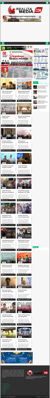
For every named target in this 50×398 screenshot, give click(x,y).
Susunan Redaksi (6, 383)
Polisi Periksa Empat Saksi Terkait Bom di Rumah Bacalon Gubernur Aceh (42, 107)
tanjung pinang (21, 324)
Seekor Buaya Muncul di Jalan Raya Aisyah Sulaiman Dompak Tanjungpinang (43, 87)
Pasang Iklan (5, 387)
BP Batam (10, 100)
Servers (4, 391)
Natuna (20, 200)
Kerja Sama (5, 390)
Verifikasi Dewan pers (6, 386)
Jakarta (4, 249)
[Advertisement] (25, 32)
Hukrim (7, 299)
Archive (46, 82)
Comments (41, 82)
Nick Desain (43, 396)
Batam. (7, 100)
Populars (35, 82)
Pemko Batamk (27, 100)
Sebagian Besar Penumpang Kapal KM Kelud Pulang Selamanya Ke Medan (43, 97)
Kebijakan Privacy (6, 388)
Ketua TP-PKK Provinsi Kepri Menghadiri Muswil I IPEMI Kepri (24, 316)
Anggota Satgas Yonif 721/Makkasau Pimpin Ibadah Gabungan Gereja (43, 102)
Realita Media (3, 396)
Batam (4, 100)
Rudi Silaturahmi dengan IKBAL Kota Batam (23, 341)
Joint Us (4, 392)
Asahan (20, 150)
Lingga (4, 125)
